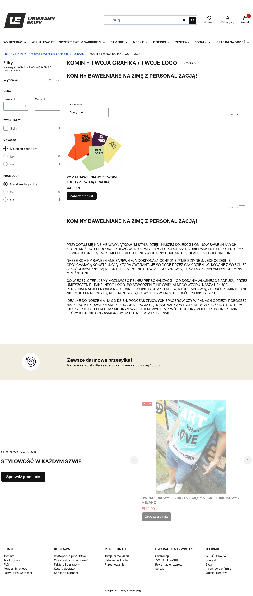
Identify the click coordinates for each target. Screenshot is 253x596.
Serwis (159, 568)
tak (12, 156)
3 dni (13, 128)
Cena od (9, 99)
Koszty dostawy (65, 568)
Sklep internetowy (122, 590)
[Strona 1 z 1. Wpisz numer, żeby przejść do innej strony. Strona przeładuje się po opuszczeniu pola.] (242, 114)
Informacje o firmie (218, 568)
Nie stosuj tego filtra (23, 148)
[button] (192, 20)
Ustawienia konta (116, 560)
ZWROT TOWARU (167, 560)
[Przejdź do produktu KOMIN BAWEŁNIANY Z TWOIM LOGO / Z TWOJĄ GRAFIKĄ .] (95, 149)
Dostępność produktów (70, 556)
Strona (234, 114)
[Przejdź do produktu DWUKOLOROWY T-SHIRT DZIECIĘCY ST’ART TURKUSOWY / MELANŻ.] (191, 447)
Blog (209, 564)
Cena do (40, 99)
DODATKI (78, 53)
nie (12, 164)
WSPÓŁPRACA (216, 556)
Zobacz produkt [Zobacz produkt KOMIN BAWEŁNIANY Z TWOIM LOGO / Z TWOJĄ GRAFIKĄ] (81, 196)
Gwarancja (162, 556)
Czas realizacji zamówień (71, 560)
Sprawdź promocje (23, 476)
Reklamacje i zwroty (169, 564)
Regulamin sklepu (15, 568)
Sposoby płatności (66, 572)
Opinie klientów (216, 572)
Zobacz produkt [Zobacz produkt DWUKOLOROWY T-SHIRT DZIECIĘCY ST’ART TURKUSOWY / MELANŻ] (156, 516)
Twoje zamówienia (117, 556)
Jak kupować (12, 560)
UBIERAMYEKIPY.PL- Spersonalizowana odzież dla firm (35, 53)
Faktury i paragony (67, 564)
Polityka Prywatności (17, 572)
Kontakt (8, 556)
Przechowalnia (114, 564)
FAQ (6, 564)
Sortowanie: (75, 104)
